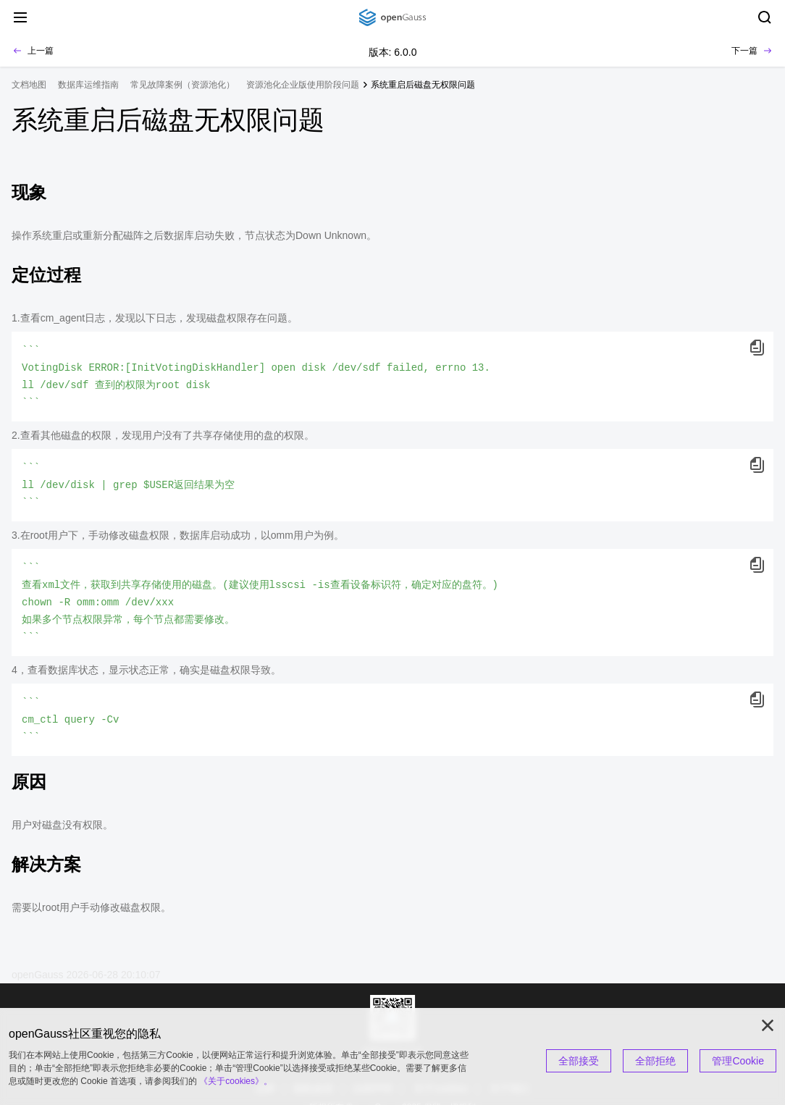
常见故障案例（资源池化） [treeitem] (182, 85)
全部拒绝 (655, 1061)
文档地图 (29, 85)
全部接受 (578, 1061)
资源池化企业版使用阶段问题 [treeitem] (302, 85)
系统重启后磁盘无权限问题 (423, 85)
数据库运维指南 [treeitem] (88, 85)
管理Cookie (738, 1061)
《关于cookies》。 (235, 1081)
